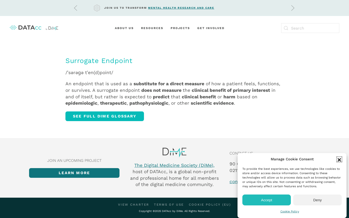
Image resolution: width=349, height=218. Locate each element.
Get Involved (211, 28)
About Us (124, 28)
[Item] (174, 152)
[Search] (310, 28)
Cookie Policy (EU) (210, 204)
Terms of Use (169, 204)
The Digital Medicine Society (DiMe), (174, 165)
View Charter (133, 204)
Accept (266, 200)
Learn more (74, 173)
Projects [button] (180, 28)
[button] (339, 159)
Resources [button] (152, 28)
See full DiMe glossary (104, 116)
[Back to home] (34, 28)
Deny (317, 200)
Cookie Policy (289, 211)
